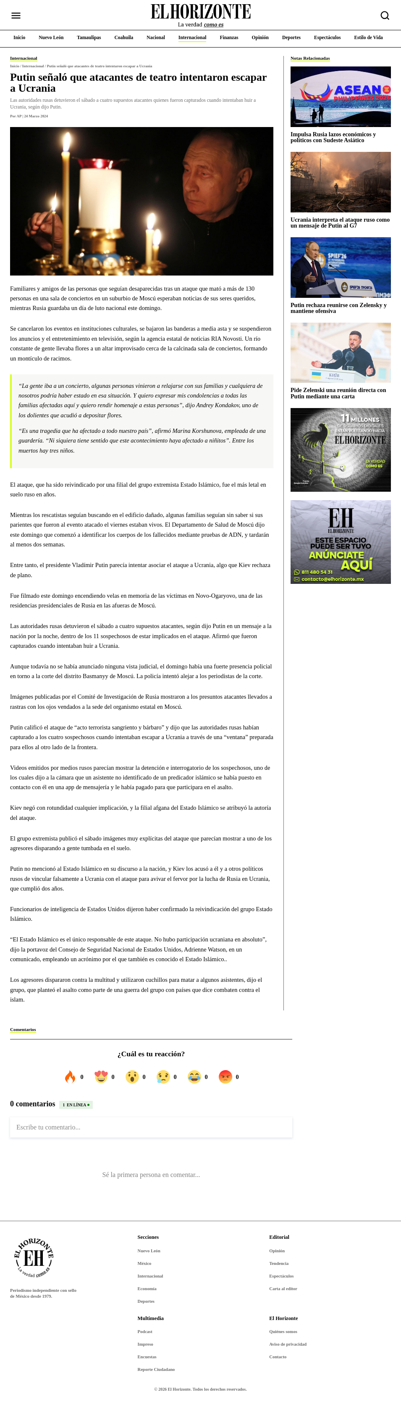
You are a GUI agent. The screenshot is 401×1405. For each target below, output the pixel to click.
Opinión (277, 1251)
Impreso (145, 1344)
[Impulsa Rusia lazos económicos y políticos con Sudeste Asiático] (341, 96)
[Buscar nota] (385, 15)
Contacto (277, 1357)
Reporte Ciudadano (156, 1369)
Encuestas (147, 1357)
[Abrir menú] (16, 15)
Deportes (146, 1301)
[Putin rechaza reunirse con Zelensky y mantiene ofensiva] (341, 267)
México (145, 1263)
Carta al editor (283, 1288)
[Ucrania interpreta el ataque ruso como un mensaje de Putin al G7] (341, 182)
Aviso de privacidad (288, 1344)
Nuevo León (149, 1251)
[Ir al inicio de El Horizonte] (200, 15)
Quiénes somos (283, 1331)
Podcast (145, 1331)
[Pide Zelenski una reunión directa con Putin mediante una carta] (341, 353)
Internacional (150, 1276)
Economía (147, 1288)
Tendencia (278, 1263)
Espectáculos (281, 1276)
